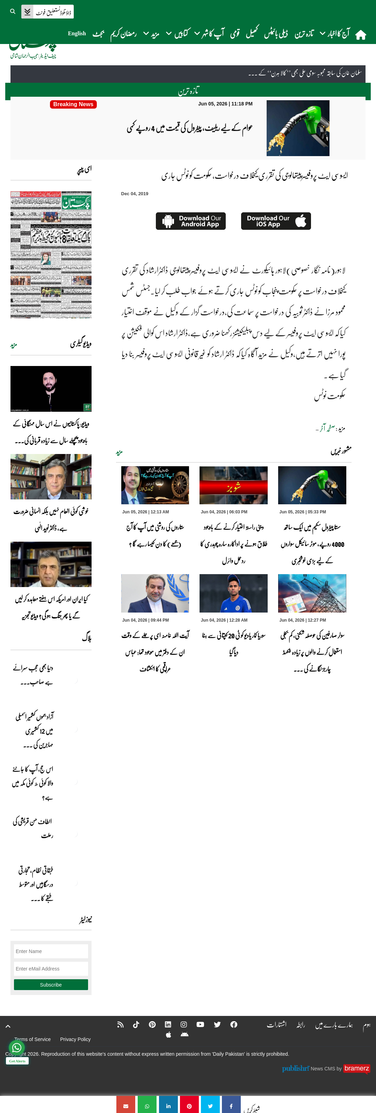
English (77, 33)
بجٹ (98, 33)
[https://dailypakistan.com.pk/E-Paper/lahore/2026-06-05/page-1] (51, 254)
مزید (119, 451)
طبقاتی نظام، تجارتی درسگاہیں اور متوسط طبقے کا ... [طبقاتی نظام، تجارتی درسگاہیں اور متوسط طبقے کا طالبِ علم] (35, 884)
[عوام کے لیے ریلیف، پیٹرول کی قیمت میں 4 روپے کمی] (73, 104)
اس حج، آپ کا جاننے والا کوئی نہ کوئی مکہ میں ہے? (32, 783)
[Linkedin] (163, 1024)
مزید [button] (151, 33)
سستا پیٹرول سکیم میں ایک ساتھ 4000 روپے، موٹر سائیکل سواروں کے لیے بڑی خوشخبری (312, 543)
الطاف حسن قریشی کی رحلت (33, 828)
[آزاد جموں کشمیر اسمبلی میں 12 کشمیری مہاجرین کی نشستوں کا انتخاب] (74, 729)
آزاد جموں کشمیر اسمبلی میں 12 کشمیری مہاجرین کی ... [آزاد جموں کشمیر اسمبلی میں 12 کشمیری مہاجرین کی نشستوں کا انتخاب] (34, 731)
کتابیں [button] (177, 33)
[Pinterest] (148, 1024)
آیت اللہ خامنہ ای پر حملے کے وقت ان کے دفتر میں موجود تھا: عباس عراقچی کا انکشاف (155, 652)
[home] (361, 34)
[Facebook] (229, 1024)
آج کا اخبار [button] (334, 33)
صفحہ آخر (327, 428)
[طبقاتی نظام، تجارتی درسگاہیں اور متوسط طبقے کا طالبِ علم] (74, 882)
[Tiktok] (131, 1024)
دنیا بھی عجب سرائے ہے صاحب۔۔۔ (33, 675)
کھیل (252, 33)
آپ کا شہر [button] (209, 33)
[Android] (180, 1034)
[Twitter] (213, 1024)
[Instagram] (179, 1024)
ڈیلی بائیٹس (276, 33)
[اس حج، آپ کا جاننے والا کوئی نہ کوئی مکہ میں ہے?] (74, 781)
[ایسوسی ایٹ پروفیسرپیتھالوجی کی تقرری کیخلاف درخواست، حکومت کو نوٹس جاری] (231, 1104)
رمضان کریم (123, 33)
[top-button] (8, 1026)
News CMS (324, 1068)
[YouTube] (195, 1024)
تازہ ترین (303, 33)
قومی (234, 33)
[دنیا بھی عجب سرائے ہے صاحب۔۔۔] (74, 680)
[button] (13, 10)
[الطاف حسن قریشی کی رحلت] (74, 833)
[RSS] (116, 1024)
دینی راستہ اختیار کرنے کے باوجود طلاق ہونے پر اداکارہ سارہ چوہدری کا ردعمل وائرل (233, 543)
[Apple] (164, 1034)
